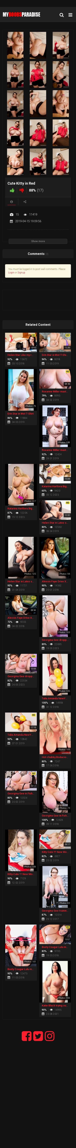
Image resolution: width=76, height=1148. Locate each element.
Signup (21, 272)
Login (11, 272)
